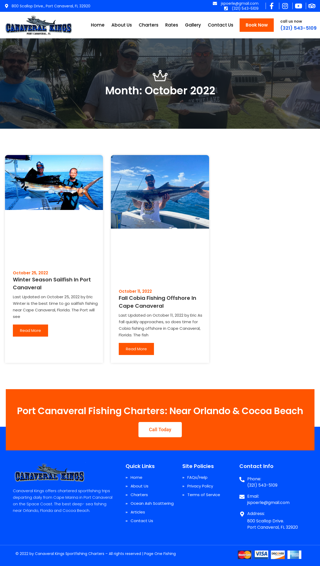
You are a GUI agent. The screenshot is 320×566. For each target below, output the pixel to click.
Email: (253, 496)
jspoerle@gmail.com (268, 503)
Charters (148, 25)
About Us (121, 25)
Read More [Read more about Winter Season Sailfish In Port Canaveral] (30, 330)
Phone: (254, 479)
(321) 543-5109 (298, 28)
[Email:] (242, 494)
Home (98, 25)
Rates (171, 25)
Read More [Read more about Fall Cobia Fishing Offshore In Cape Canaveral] (136, 349)
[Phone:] (242, 477)
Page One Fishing (160, 553)
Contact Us (220, 25)
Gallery (193, 25)
